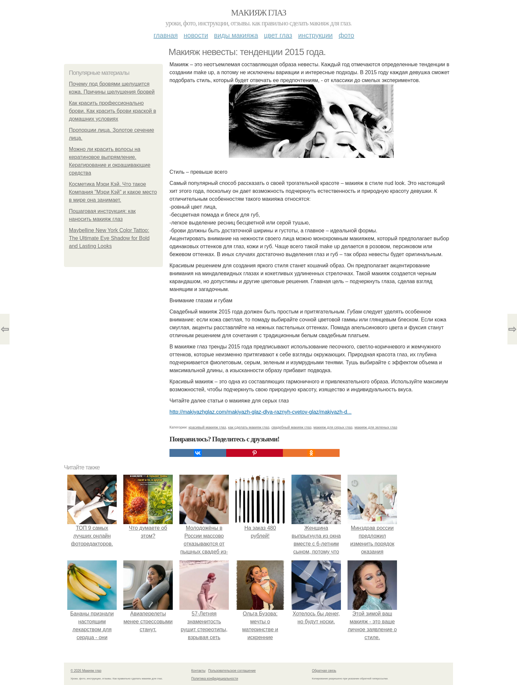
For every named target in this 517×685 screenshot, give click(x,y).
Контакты (198, 670)
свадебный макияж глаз (291, 427)
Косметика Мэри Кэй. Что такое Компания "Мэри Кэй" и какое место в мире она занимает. (113, 192)
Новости (196, 35)
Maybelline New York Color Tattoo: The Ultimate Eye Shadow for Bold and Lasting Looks (109, 238)
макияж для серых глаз (333, 427)
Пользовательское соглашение (232, 670)
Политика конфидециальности (214, 678)
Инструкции (315, 35)
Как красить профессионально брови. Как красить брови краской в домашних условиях (112, 111)
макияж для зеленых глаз (375, 427)
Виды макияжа (236, 35)
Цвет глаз (278, 35)
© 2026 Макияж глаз (86, 670)
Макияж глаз (258, 12)
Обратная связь (324, 670)
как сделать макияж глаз (248, 427)
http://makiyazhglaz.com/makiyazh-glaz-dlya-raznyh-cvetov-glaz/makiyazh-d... (260, 412)
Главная (166, 35)
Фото (346, 35)
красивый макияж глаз (207, 427)
